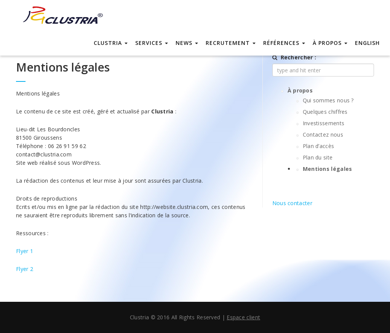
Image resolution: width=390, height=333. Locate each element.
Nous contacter (292, 203)
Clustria (111, 42)
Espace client (243, 317)
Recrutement (231, 42)
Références (284, 42)
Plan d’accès (318, 146)
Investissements (324, 123)
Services (151, 42)
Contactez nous (323, 134)
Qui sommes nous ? (328, 100)
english (367, 42)
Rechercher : (298, 57)
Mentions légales (327, 168)
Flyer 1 (24, 251)
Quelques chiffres (325, 111)
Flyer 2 (24, 268)
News (187, 42)
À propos (330, 42)
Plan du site (318, 157)
